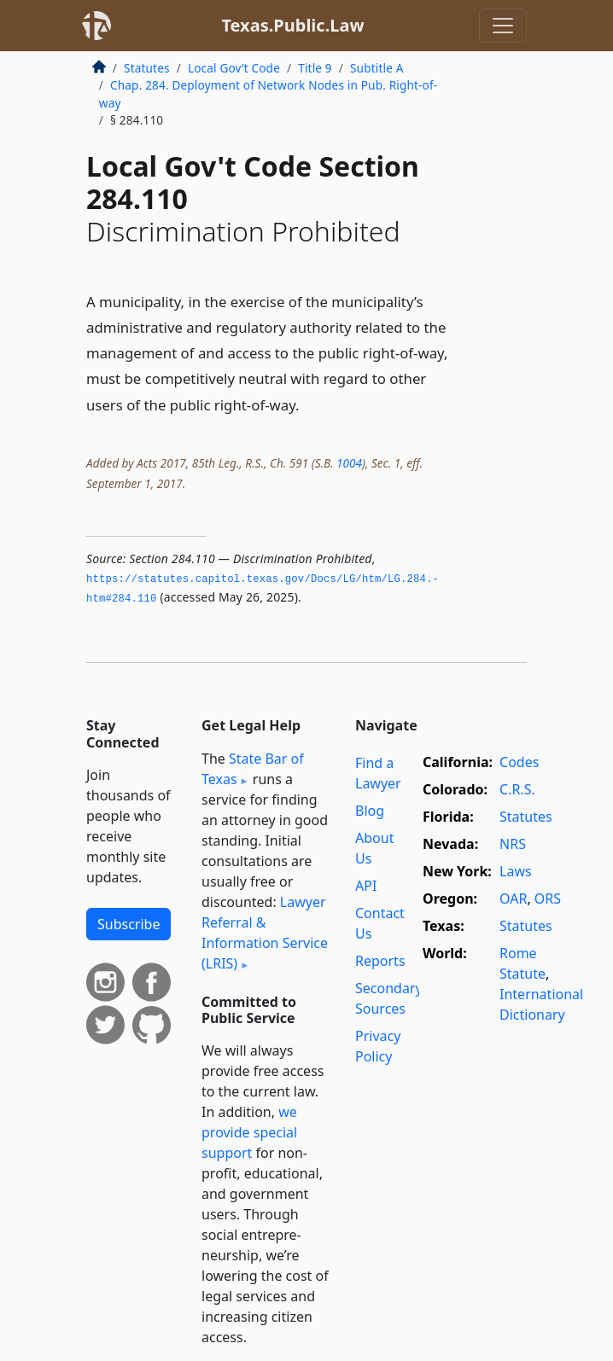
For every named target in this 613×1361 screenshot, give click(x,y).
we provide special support (249, 1132)
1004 (349, 463)
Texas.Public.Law (292, 25)
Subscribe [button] (128, 924)
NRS (512, 844)
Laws (515, 871)
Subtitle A (377, 68)
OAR (513, 898)
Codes (519, 762)
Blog (369, 810)
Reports (380, 960)
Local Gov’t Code (234, 68)
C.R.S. (517, 789)
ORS (547, 898)
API (366, 885)
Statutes (147, 68)
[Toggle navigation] (503, 26)
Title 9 (315, 68)
